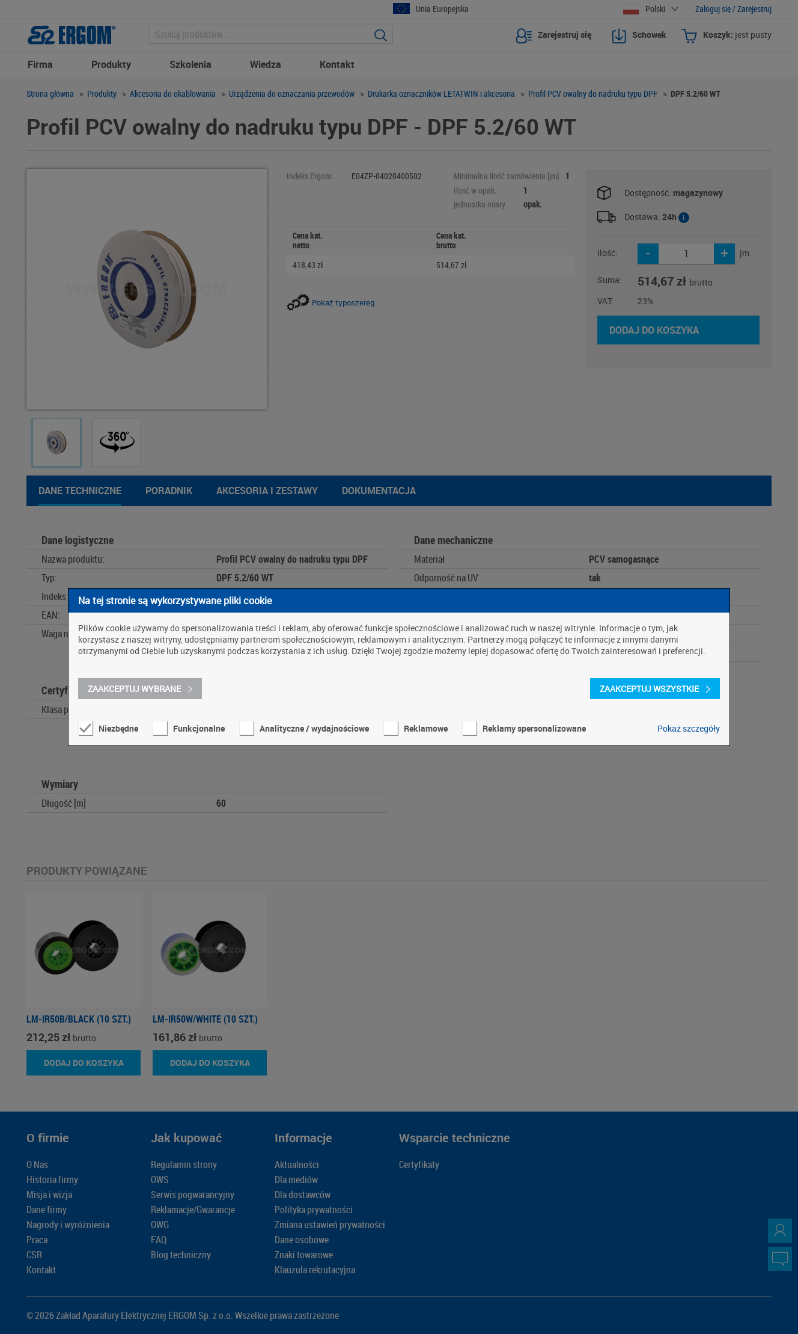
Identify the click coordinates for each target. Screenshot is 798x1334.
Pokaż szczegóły (688, 728)
